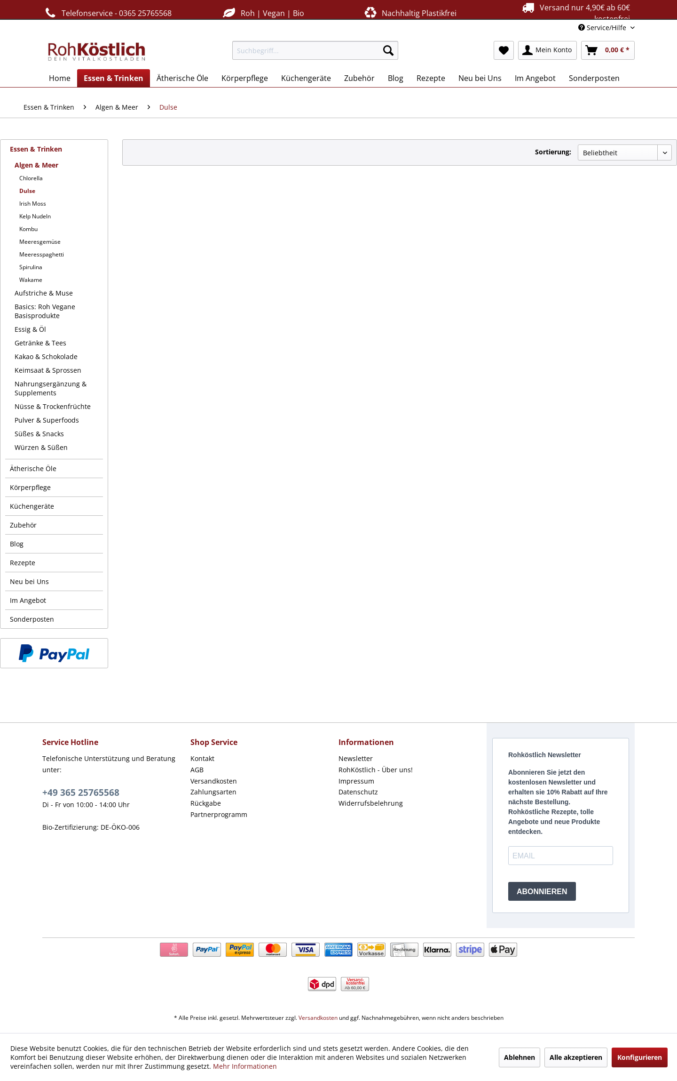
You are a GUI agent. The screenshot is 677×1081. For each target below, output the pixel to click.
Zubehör (23, 524)
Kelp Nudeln (35, 216)
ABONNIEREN (542, 892)
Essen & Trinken (36, 148)
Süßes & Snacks (39, 433)
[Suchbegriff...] (315, 50)
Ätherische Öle (33, 468)
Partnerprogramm (218, 814)
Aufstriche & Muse (44, 292)
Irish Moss (32, 204)
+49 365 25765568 (80, 792)
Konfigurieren (639, 1057)
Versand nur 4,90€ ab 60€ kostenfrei (575, 12)
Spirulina (30, 267)
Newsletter (355, 758)
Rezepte (22, 562)
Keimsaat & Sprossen (48, 370)
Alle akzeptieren (576, 1057)
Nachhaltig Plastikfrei (409, 13)
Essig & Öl (30, 329)
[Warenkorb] (608, 50)
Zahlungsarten (213, 791)
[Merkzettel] (504, 50)
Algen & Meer (36, 164)
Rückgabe (205, 803)
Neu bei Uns (29, 581)
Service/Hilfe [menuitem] (603, 27)
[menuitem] (315, 50)
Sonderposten (32, 619)
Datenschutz (358, 791)
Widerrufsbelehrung (370, 803)
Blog (17, 543)
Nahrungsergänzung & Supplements (51, 388)
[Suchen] (388, 50)
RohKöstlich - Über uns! (375, 769)
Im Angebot (28, 600)
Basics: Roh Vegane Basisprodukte (45, 311)
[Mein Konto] (547, 50)
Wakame (30, 280)
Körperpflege (30, 487)
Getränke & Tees (40, 342)
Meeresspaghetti (41, 254)
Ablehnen (519, 1057)
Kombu (28, 229)
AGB (197, 769)
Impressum (356, 781)
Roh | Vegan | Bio (262, 13)
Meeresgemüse (40, 242)
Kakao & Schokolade (46, 356)
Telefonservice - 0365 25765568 (107, 13)
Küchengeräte (32, 506)
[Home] (59, 78)
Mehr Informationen (245, 1066)
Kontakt (202, 758)
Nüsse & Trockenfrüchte (53, 406)
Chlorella (31, 178)
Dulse (27, 191)
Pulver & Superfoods (47, 420)
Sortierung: (553, 151)
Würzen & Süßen (41, 447)
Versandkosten (213, 781)
